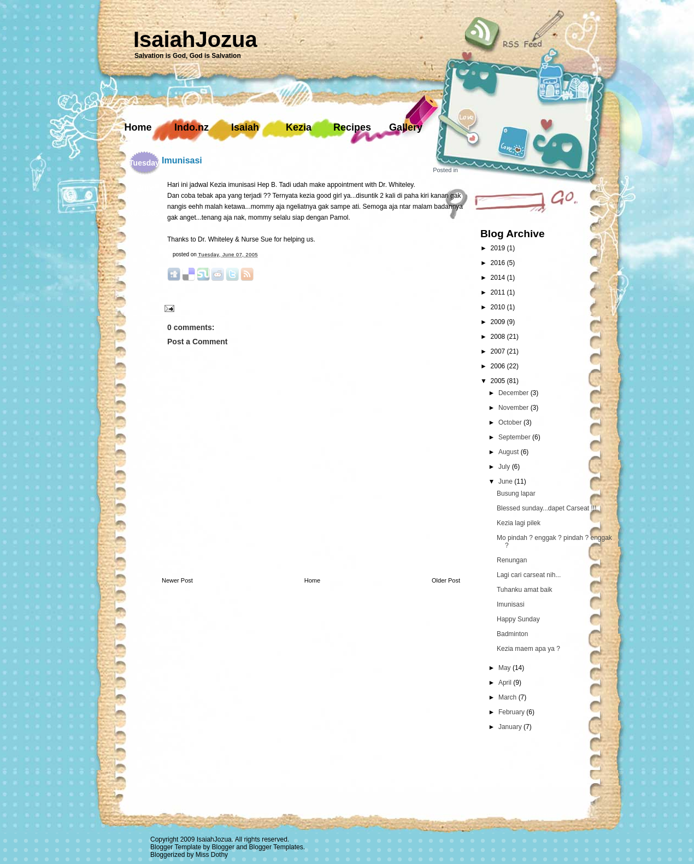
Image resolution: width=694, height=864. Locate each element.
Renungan (512, 560)
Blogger (223, 847)
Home (137, 127)
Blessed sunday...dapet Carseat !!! (547, 508)
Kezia (298, 127)
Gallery (405, 127)
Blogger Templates (276, 847)
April (505, 682)
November (514, 408)
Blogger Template (175, 847)
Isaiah (245, 127)
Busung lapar (516, 493)
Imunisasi (182, 160)
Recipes (352, 127)
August (509, 452)
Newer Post (177, 580)
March (508, 697)
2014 (499, 277)
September (515, 437)
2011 (499, 292)
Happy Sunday (518, 619)
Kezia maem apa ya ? (528, 649)
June (506, 481)
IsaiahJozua (195, 39)
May (505, 668)
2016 (499, 263)
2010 (499, 307)
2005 (499, 381)
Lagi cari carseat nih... (529, 575)
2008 (499, 336)
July (505, 467)
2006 (499, 366)
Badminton (512, 634)
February (512, 712)
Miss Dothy (212, 855)
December (514, 393)
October (511, 422)
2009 (499, 322)
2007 (499, 351)
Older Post (446, 580)
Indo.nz (191, 127)
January (511, 727)
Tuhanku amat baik (524, 589)
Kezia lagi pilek (518, 523)
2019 (499, 248)
